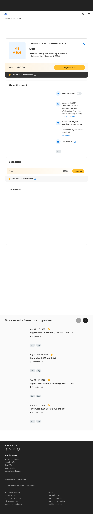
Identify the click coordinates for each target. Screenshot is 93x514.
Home (7, 18)
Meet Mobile (10, 468)
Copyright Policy (54, 495)
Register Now (70, 67)
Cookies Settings (55, 504)
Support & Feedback (13, 504)
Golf (14, 18)
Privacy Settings (11, 501)
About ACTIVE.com (12, 492)
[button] (83, 43)
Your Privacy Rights (13, 498)
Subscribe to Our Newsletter (16, 480)
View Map (66, 135)
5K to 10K (8, 465)
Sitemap (51, 492)
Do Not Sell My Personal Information (20, 485)
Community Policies (56, 501)
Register (78, 171)
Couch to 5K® (10, 462)
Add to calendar (68, 116)
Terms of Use (10, 495)
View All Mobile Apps (13, 471)
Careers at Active (55, 498)
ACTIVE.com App (12, 459)
